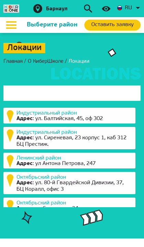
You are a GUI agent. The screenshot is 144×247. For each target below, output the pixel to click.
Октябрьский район (41, 177)
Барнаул (57, 9)
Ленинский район (38, 158)
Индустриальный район (46, 113)
